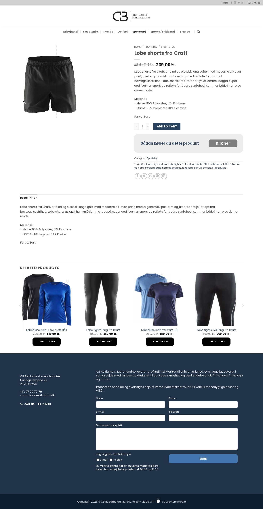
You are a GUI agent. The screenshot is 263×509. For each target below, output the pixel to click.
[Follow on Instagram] (235, 2)
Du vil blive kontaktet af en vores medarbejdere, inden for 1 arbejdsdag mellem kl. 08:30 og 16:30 (127, 467)
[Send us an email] (242, 2)
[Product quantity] (142, 126)
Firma (172, 398)
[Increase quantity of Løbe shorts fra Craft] (148, 126)
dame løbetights (171, 164)
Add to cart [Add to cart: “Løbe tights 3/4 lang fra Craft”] (217, 341)
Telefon (174, 412)
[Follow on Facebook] (231, 2)
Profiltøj (151, 47)
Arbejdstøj (70, 31)
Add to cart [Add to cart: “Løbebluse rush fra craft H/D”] (161, 341)
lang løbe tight (190, 167)
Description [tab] (28, 197)
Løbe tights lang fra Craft (103, 330)
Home (137, 47)
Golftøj (123, 31)
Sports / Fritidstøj (162, 31)
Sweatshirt (90, 31)
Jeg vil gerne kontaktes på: (114, 454)
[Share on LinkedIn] (164, 176)
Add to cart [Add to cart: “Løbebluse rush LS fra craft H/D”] (47, 341)
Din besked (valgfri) (109, 425)
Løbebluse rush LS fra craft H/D (46, 330)
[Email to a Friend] (151, 176)
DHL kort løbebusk (214, 164)
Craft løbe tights (150, 164)
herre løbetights (171, 167)
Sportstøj (139, 31)
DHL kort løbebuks (192, 164)
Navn (99, 398)
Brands (186, 31)
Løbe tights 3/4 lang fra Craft (216, 330)
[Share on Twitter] (144, 176)
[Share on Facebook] (138, 176)
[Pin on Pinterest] (157, 176)
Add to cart (167, 126)
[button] (225, 2)
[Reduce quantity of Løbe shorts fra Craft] (136, 126)
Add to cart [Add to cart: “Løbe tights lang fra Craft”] (104, 341)
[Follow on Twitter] (239, 2)
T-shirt (108, 31)
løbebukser (220, 167)
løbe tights (206, 167)
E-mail (100, 412)
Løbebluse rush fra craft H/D (159, 330)
